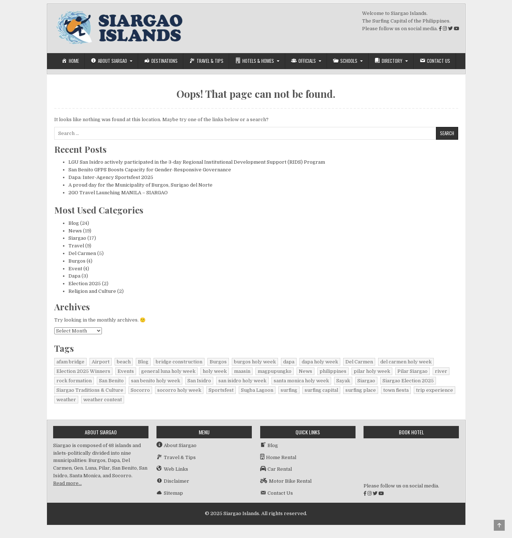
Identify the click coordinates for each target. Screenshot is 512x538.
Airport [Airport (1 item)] (101, 361)
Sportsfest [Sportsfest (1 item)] (221, 390)
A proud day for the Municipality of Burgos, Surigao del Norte (140, 185)
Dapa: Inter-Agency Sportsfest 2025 (110, 177)
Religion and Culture (92, 291)
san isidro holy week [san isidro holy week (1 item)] (242, 380)
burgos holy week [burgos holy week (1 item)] (255, 361)
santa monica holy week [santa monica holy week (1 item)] (301, 380)
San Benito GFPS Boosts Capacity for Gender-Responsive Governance (149, 169)
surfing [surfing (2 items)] (289, 390)
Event (75, 268)
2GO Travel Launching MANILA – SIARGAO (118, 192)
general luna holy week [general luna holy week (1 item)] (168, 371)
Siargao (77, 238)
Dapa (74, 276)
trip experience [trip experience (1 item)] (434, 390)
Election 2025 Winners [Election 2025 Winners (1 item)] (83, 371)
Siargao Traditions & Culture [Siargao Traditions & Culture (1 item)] (89, 390)
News (75, 231)
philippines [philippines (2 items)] (332, 371)
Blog (73, 223)
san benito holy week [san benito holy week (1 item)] (155, 380)
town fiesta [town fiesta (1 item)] (396, 390)
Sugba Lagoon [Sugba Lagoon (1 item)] (257, 390)
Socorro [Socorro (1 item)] (140, 390)
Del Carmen (82, 253)
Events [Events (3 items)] (126, 371)
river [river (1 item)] (441, 371)
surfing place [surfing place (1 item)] (360, 390)
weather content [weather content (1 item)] (102, 399)
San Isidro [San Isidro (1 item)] (199, 380)
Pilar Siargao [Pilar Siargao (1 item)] (412, 371)
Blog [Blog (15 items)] (143, 361)
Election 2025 (84, 283)
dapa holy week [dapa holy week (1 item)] (320, 361)
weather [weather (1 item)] (66, 399)
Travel (76, 245)
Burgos (77, 261)
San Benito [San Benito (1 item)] (111, 380)
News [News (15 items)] (305, 371)
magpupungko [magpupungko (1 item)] (274, 371)
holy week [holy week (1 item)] (215, 371)
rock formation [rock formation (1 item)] (74, 380)
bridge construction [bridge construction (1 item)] (179, 361)
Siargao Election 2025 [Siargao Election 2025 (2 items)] (408, 380)
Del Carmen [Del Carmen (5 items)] (359, 361)
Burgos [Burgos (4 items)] (218, 361)
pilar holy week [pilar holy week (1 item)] (372, 371)
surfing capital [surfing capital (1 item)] (321, 390)
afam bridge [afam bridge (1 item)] (70, 361)
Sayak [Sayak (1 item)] (343, 380)
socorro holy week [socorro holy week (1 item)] (179, 390)
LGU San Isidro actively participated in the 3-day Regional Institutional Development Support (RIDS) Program (196, 162)
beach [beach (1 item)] (124, 361)
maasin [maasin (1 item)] (242, 371)
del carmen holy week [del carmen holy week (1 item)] (406, 361)
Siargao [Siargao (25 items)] (366, 380)
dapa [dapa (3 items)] (288, 361)
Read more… (67, 483)
